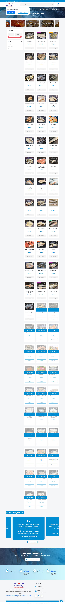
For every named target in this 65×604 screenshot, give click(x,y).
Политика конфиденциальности (13, 595)
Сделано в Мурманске (53, 570)
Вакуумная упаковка (14, 48)
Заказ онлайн (13, 570)
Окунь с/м (53, 332)
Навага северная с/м (41, 332)
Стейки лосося (53, 124)
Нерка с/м (53, 478)
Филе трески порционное (29, 417)
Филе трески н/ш (53, 291)
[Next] (58, 24)
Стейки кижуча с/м (41, 353)
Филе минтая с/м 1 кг (41, 188)
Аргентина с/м (53, 353)
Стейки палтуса (41, 124)
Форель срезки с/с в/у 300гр (29, 438)
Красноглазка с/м (53, 374)
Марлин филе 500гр (41, 478)
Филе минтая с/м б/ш (29, 271)
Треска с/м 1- (41, 145)
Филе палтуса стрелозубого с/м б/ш (29, 229)
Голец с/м (29, 41)
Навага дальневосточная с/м (53, 250)
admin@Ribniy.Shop (55, 9)
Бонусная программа (26, 570)
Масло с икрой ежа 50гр (41, 458)
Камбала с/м (53, 41)
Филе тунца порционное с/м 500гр (41, 167)
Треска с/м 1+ (53, 270)
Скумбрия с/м (53, 82)
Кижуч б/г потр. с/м (53, 187)
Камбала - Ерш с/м (41, 312)
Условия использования (26, 595)
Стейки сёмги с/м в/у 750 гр (29, 292)
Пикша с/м (53, 62)
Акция (50, 116)
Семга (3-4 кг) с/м (29, 312)
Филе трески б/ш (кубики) (53, 417)
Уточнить (41, 318)
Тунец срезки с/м (41, 374)
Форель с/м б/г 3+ (53, 145)
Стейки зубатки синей (41, 229)
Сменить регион (23, 12)
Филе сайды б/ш (29, 457)
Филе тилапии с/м (29, 478)
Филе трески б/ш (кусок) (29, 396)
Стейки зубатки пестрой (53, 104)
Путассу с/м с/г (53, 166)
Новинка (50, 220)
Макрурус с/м (53, 395)
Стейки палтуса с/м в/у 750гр (41, 500)
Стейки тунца (29, 374)
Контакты (51, 1)
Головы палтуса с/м (29, 353)
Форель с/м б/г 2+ (53, 228)
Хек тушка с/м (41, 207)
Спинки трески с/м (29, 103)
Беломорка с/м (29, 332)
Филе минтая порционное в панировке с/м (29, 500)
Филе (11, 44)
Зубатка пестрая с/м (53, 312)
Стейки (11, 46)
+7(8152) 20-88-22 (45, 9)
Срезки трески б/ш (41, 103)
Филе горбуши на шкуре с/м (29, 188)
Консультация (40, 570)
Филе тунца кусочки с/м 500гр (29, 250)
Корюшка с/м (29, 62)
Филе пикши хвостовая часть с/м (41, 250)
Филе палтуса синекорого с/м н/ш (53, 458)
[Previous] (7, 24)
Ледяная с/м (29, 166)
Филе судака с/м (41, 437)
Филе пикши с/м (53, 437)
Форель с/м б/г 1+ (41, 291)
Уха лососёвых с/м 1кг (41, 396)
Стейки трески (29, 145)
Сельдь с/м (29, 82)
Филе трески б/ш (41, 41)
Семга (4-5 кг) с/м (41, 82)
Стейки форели (29, 124)
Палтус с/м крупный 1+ (41, 63)
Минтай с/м (29, 207)
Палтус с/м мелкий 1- (41, 271)
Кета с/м (53, 207)
